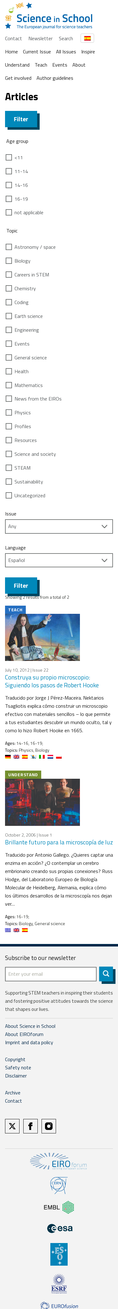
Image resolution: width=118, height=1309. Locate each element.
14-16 (21, 185)
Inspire (88, 51)
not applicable (28, 212)
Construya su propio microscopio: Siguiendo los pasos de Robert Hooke (52, 681)
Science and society (35, 454)
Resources (25, 440)
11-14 (21, 171)
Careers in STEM (31, 274)
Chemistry (25, 288)
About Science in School (30, 1026)
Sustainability (28, 481)
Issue (10, 513)
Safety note (18, 1067)
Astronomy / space (35, 247)
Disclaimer (16, 1075)
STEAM (22, 468)
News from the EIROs (38, 398)
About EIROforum (24, 1034)
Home (11, 51)
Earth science (28, 316)
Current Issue (37, 51)
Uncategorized (29, 495)
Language (15, 547)
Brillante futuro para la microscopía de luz (59, 842)
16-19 (21, 199)
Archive (12, 1092)
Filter (21, 119)
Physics (22, 412)
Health (21, 371)
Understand (17, 64)
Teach (41, 64)
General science (30, 357)
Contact (13, 38)
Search (66, 38)
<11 (18, 157)
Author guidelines (55, 78)
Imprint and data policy (29, 1042)
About (79, 64)
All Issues (66, 51)
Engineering (26, 330)
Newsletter (40, 38)
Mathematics (28, 385)
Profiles (22, 426)
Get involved (18, 78)
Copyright (15, 1059)
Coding (21, 302)
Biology (22, 261)
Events (59, 64)
